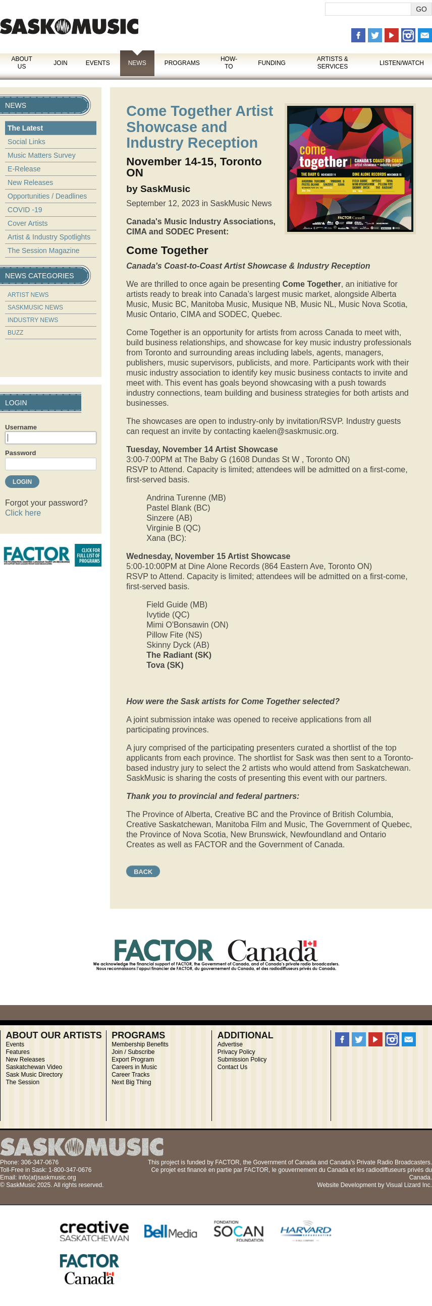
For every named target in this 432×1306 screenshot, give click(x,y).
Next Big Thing (131, 1082)
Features (17, 1051)
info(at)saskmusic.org (47, 1177)
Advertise (230, 1044)
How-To (229, 62)
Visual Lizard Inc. (409, 1185)
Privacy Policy (236, 1051)
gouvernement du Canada (313, 1169)
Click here (23, 513)
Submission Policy (242, 1059)
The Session (22, 1082)
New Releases (30, 182)
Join (60, 63)
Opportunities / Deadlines (47, 196)
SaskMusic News (35, 307)
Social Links (26, 142)
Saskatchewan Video (34, 1067)
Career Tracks (130, 1074)
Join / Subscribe (133, 1051)
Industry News (33, 320)
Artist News (28, 294)
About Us (21, 62)
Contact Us (232, 1067)
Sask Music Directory (34, 1074)
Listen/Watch (402, 63)
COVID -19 (25, 210)
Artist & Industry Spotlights (49, 237)
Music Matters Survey (42, 155)
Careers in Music (134, 1067)
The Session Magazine (43, 250)
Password (20, 453)
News (137, 63)
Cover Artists (27, 223)
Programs (182, 63)
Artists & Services (332, 62)
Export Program (133, 1059)
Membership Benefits (140, 1044)
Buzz (15, 332)
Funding (272, 63)
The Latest (25, 128)
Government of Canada (284, 1162)
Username (21, 427)
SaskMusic (69, 26)
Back (143, 872)
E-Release (24, 169)
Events (98, 63)
